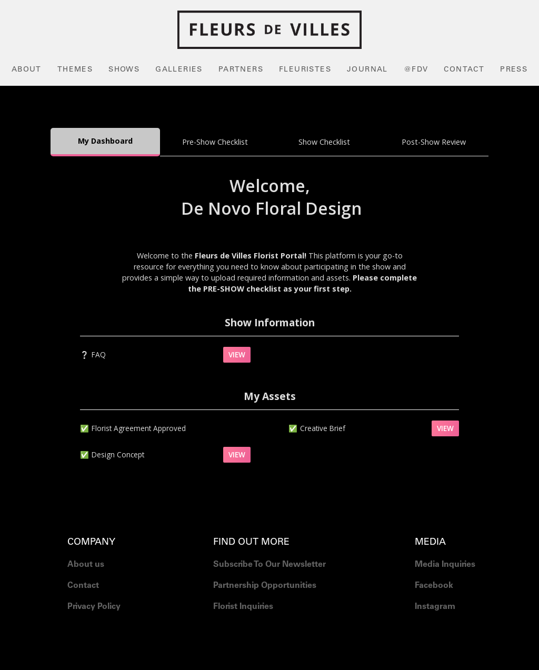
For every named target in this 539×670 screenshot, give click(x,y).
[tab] (105, 142)
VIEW (236, 354)
